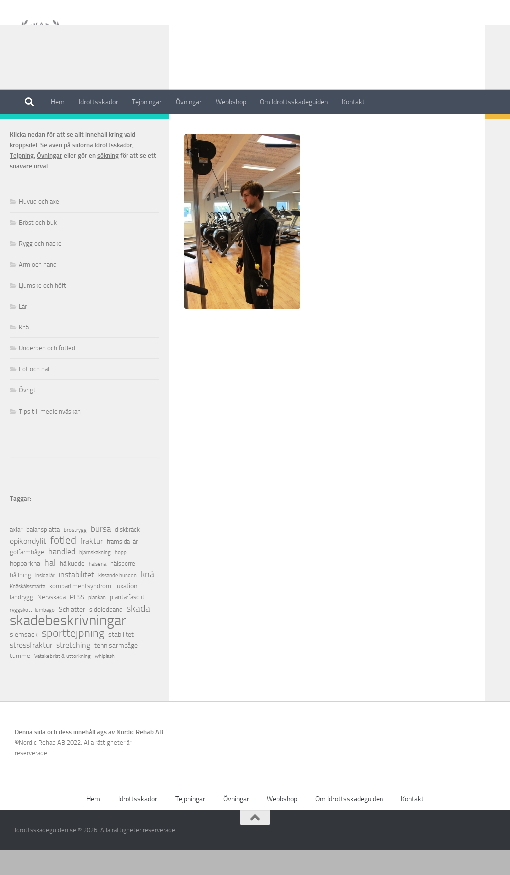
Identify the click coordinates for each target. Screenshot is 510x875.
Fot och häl (34, 394)
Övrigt (27, 415)
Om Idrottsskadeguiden (294, 102)
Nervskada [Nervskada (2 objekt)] (51, 622)
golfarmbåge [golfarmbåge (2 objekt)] (27, 577)
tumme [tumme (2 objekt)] (20, 680)
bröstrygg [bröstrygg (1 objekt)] (75, 554)
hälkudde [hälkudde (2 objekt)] (72, 588)
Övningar (189, 102)
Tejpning (22, 180)
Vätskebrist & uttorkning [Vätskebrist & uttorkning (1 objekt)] (62, 681)
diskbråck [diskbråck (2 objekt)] (127, 554)
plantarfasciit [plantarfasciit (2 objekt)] (127, 622)
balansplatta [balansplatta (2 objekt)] (43, 554)
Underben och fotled (47, 373)
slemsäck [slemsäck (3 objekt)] (24, 659)
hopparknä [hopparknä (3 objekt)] (25, 588)
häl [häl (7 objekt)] (50, 588)
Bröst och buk (38, 247)
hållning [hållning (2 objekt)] (20, 600)
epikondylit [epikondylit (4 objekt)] (28, 565)
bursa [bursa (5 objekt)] (101, 553)
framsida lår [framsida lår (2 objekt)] (122, 566)
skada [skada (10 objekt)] (138, 633)
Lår (23, 331)
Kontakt (353, 102)
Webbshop (231, 102)
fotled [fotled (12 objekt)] (63, 565)
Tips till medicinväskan (50, 436)
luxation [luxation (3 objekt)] (126, 611)
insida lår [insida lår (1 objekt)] (45, 600)
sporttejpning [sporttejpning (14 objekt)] (73, 658)
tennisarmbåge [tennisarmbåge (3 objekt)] (116, 670)
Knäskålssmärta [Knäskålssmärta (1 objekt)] (27, 611)
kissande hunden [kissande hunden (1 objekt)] (117, 600)
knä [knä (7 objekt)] (147, 599)
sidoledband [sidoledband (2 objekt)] (106, 634)
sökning (108, 180)
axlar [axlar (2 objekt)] (16, 554)
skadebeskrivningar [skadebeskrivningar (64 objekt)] (68, 645)
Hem (58, 102)
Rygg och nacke (40, 268)
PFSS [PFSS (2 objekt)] (77, 622)
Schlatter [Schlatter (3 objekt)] (72, 634)
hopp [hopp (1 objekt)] (121, 577)
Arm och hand (38, 289)
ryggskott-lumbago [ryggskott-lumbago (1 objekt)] (32, 635)
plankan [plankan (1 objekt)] (97, 622)
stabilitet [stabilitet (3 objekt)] (121, 659)
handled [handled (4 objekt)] (61, 576)
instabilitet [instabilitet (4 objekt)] (76, 599)
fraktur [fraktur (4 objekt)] (91, 565)
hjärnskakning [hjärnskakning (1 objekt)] (95, 577)
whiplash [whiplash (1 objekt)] (105, 681)
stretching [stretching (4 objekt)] (73, 669)
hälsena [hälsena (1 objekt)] (97, 589)
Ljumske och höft (42, 310)
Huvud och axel (40, 226)
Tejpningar (147, 102)
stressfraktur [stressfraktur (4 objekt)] (31, 669)
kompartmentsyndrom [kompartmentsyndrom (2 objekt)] (80, 611)
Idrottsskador (98, 102)
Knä (24, 352)
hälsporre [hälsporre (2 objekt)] (122, 588)
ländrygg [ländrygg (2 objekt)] (21, 622)
